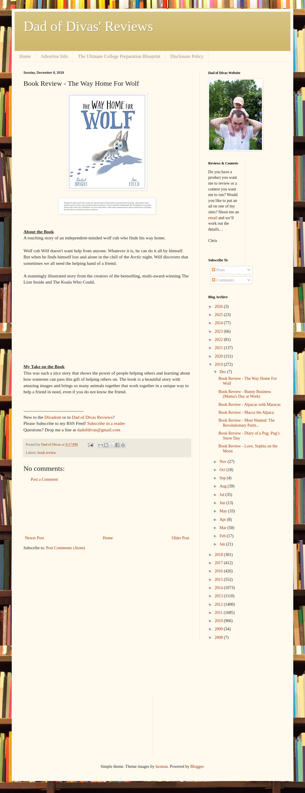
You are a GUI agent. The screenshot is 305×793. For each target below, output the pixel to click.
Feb (223, 536)
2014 (219, 588)
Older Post (180, 538)
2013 (219, 596)
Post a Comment (44, 479)
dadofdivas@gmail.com (98, 429)
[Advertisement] (107, 508)
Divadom (52, 417)
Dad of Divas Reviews (92, 417)
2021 (219, 348)
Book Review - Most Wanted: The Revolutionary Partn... (246, 423)
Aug (223, 486)
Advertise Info (54, 56)
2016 (219, 571)
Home (25, 56)
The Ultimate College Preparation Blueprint (119, 56)
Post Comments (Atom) (65, 548)
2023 (219, 331)
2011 (219, 612)
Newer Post (34, 538)
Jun (222, 503)
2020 (219, 356)
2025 (219, 315)
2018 (219, 554)
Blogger (196, 766)
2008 (219, 637)
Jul (222, 494)
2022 (219, 339)
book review (47, 453)
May (223, 511)
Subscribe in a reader (106, 423)
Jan (222, 544)
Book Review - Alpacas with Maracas (249, 404)
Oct (222, 470)
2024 (219, 323)
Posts (218, 270)
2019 (219, 364)
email (212, 218)
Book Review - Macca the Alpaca (246, 412)
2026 (219, 306)
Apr (223, 519)
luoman (161, 766)
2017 (219, 563)
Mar (223, 528)
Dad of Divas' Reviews (88, 26)
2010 (219, 621)
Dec (223, 372)
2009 (219, 629)
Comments (223, 280)
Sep (223, 478)
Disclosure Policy (187, 56)
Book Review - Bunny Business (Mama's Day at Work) (244, 394)
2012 (219, 604)
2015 (219, 579)
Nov (223, 461)
